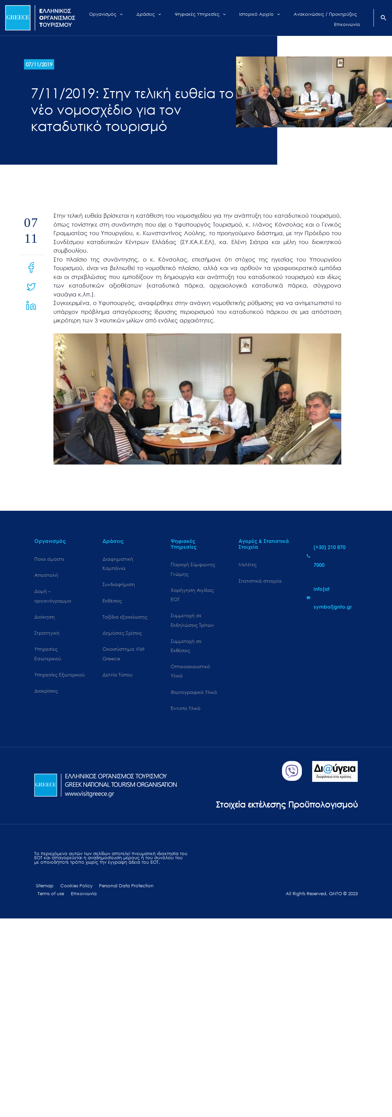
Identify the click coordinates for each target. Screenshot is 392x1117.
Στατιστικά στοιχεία (260, 580)
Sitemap (43, 888)
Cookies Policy (72, 888)
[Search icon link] (384, 18)
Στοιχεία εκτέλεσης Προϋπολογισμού (284, 806)
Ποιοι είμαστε (49, 559)
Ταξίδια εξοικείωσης (124, 617)
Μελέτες (247, 564)
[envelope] (332, 597)
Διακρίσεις (46, 692)
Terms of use (165, 888)
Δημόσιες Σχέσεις (122, 634)
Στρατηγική (47, 634)
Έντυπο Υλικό (185, 710)
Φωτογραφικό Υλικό (194, 694)
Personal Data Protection (120, 888)
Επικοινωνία (49, 897)
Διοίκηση (44, 617)
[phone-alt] (332, 556)
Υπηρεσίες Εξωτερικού (59, 676)
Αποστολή (46, 575)
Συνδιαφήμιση (118, 585)
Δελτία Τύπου (117, 676)
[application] (127, 18)
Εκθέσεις (112, 601)
